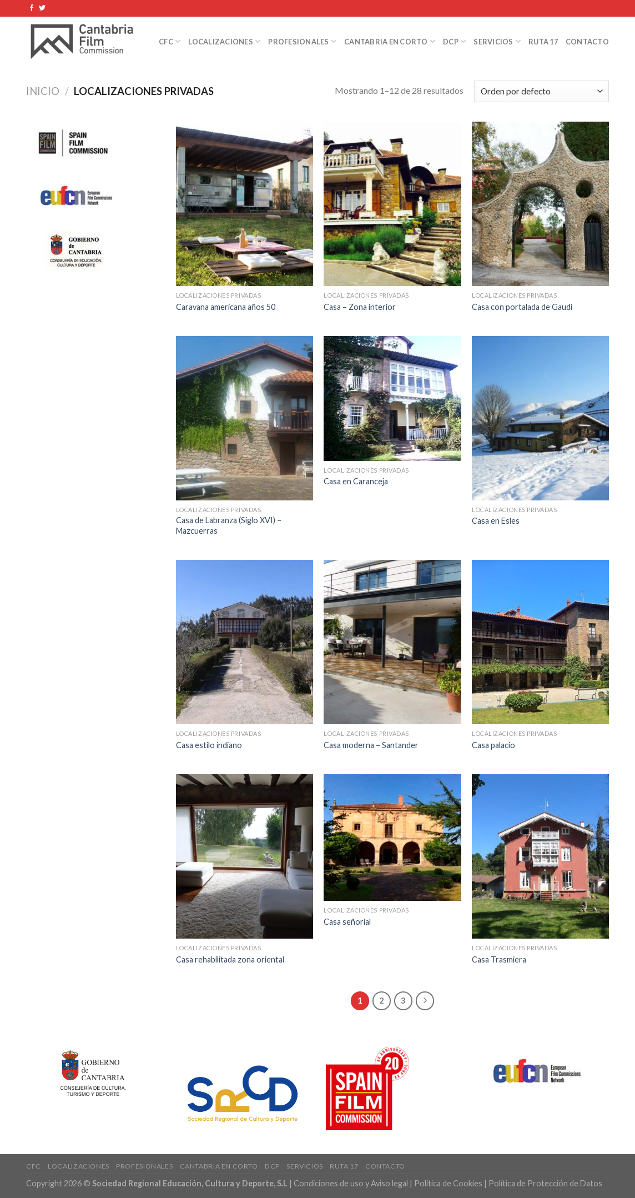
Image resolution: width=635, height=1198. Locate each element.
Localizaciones (224, 41)
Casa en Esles (496, 520)
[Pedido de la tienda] (541, 91)
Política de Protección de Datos (545, 1183)
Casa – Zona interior (360, 307)
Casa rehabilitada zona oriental (230, 959)
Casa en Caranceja (356, 481)
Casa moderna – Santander (371, 745)
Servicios (497, 41)
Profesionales (302, 41)
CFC (169, 41)
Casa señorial (347, 921)
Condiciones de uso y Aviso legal (352, 1183)
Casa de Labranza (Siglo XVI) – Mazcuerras (228, 525)
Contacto (587, 41)
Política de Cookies (448, 1183)
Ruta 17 (543, 41)
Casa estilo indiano (209, 745)
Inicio (42, 91)
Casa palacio (493, 745)
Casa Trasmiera (499, 959)
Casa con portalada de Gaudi (522, 307)
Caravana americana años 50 (225, 307)
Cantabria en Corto (389, 41)
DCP (454, 41)
